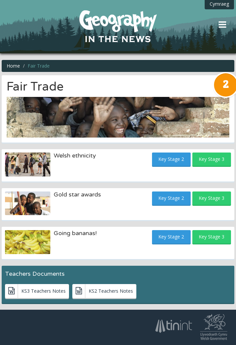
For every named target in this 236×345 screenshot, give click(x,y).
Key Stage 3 (211, 159)
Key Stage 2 (171, 159)
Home (13, 66)
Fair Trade (39, 66)
